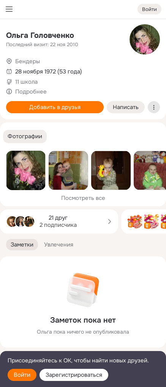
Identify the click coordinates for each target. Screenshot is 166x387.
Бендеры (27, 61)
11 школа (26, 82)
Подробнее (31, 92)
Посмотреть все (83, 198)
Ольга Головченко (40, 35)
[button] (25, 136)
